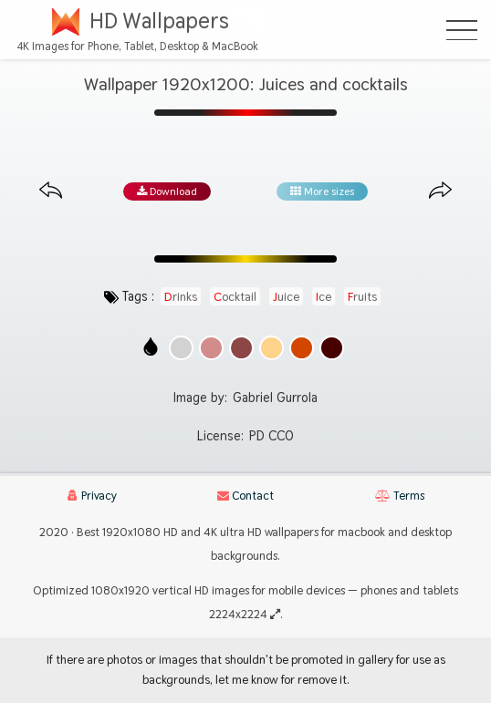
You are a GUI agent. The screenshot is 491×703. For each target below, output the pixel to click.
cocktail (235, 296)
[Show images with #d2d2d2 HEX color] (181, 348)
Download (167, 191)
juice (286, 296)
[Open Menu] (461, 30)
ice (323, 296)
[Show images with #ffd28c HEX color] (271, 348)
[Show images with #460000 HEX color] (331, 348)
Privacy (92, 495)
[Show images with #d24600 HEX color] (301, 348)
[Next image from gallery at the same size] (440, 191)
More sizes (322, 191)
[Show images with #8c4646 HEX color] (241, 348)
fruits (362, 296)
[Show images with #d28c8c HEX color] (211, 348)
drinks (180, 296)
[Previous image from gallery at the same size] (50, 191)
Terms (399, 495)
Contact (245, 495)
